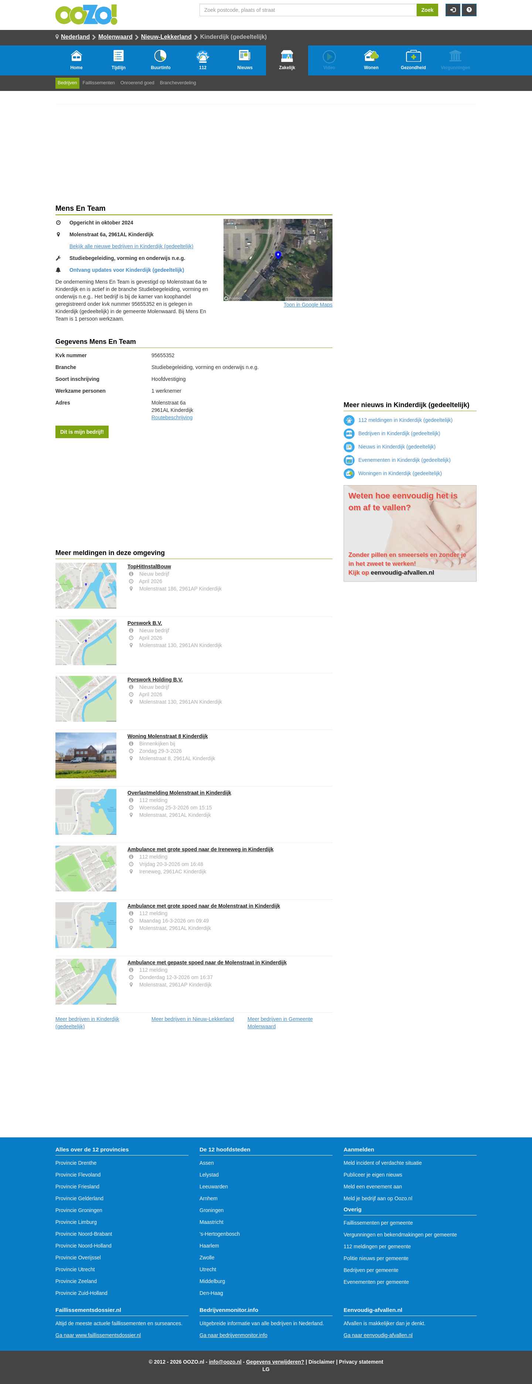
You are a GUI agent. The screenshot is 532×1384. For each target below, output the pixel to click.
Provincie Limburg (76, 1222)
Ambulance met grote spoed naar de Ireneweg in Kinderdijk (200, 849)
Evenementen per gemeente (376, 1282)
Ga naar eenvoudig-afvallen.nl (378, 1335)
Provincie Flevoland (77, 1175)
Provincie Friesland (77, 1187)
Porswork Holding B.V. (155, 680)
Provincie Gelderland (79, 1198)
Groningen (212, 1210)
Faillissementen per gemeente (378, 1223)
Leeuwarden (214, 1187)
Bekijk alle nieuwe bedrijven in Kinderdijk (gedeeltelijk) (131, 246)
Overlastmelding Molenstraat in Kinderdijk (179, 793)
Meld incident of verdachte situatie (383, 1163)
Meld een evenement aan (373, 1187)
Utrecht (208, 1269)
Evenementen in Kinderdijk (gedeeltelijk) (397, 460)
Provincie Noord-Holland (83, 1246)
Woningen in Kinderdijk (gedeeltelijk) (393, 473)
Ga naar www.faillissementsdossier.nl (98, 1335)
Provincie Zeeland (76, 1281)
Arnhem (209, 1198)
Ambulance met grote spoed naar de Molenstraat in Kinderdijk (203, 906)
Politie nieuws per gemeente (376, 1258)
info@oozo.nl (225, 1362)
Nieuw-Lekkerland (166, 37)
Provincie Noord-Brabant (83, 1234)
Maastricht (212, 1222)
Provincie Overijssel (78, 1258)
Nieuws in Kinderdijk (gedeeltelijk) (390, 447)
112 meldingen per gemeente (377, 1246)
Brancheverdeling (178, 82)
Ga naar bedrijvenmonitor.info (233, 1335)
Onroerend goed (137, 82)
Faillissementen (99, 82)
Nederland (75, 37)
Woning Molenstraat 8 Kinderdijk (167, 736)
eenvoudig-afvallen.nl (402, 572)
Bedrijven (67, 82)
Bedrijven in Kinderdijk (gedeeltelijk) (392, 433)
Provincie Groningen (78, 1210)
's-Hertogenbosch (220, 1234)
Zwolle (207, 1258)
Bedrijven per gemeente (371, 1270)
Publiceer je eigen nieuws (373, 1175)
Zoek (428, 10)
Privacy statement (361, 1362)
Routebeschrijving (171, 417)
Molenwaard (115, 37)
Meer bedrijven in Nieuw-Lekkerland (192, 1019)
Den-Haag (211, 1293)
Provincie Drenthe (75, 1163)
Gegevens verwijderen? (275, 1362)
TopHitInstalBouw (149, 566)
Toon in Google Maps (308, 305)
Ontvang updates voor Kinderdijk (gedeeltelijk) (126, 270)
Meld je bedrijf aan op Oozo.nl (378, 1198)
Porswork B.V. (144, 623)
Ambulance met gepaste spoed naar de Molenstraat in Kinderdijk (207, 962)
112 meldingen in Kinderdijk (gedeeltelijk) (398, 420)
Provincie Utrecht (75, 1269)
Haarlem (209, 1246)
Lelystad (209, 1175)
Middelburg (212, 1281)
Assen (207, 1163)
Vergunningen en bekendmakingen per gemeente (400, 1235)
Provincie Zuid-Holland (81, 1293)
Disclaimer (321, 1362)
